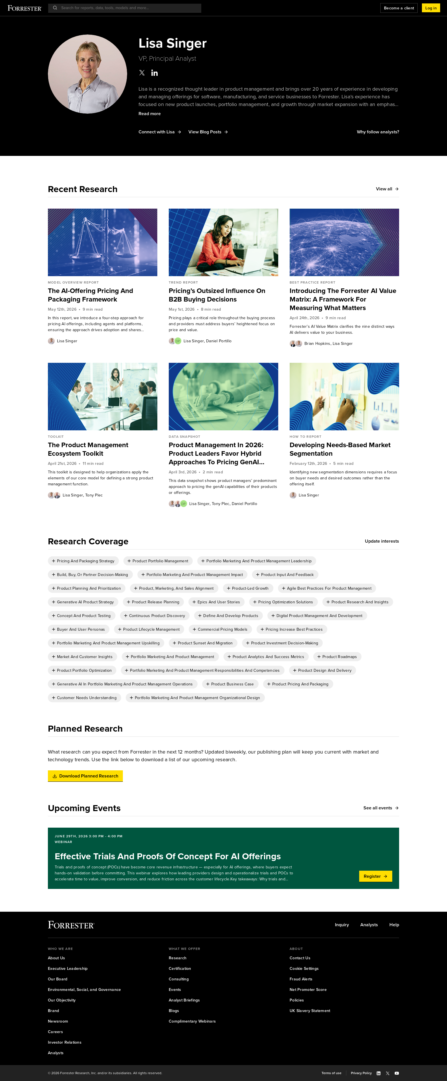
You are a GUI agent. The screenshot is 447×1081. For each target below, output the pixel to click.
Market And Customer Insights (85, 657)
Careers (55, 1032)
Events (175, 990)
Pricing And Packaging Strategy (85, 561)
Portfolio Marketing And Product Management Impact (195, 575)
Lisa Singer (67, 341)
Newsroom (58, 1021)
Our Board (58, 979)
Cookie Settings (304, 969)
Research (177, 958)
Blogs (174, 1011)
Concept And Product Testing (84, 616)
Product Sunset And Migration (205, 643)
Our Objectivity (62, 1000)
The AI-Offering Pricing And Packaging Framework (90, 295)
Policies (297, 1000)
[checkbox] (83, 560)
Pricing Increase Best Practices (294, 629)
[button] (431, 8)
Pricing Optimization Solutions (285, 602)
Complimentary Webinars (192, 1021)
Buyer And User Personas (81, 629)
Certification (180, 969)
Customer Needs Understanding (87, 698)
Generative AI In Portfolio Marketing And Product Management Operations (125, 684)
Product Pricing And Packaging (300, 684)
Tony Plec (94, 495)
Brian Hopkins (317, 344)
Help (394, 925)
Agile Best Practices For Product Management (329, 588)
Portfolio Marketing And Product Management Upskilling (108, 643)
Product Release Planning (155, 602)
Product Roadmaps (339, 657)
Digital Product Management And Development (320, 616)
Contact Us (300, 958)
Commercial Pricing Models (222, 629)
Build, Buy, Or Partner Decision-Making (92, 575)
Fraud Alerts (301, 979)
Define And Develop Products (230, 616)
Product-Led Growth (250, 588)
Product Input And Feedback (287, 575)
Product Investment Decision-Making (284, 643)
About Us (56, 958)
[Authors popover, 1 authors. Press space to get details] (51, 340)
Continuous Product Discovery (157, 616)
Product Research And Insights (360, 602)
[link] (102, 295)
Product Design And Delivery (325, 670)
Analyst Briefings (184, 1000)
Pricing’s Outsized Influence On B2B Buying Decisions (217, 295)
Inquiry (342, 925)
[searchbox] (127, 8)
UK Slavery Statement (310, 1011)
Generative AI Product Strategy (85, 602)
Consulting (179, 979)
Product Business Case (232, 684)
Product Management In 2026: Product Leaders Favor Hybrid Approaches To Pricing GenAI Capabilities (216, 453)
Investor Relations (65, 1042)
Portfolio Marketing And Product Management (172, 657)
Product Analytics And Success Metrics (268, 657)
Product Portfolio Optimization (84, 670)
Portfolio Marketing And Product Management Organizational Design (197, 698)
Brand (53, 1011)
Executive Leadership (68, 969)
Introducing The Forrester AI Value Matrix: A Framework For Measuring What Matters (343, 299)
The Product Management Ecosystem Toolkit (88, 449)
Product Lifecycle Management (151, 629)
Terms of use (332, 1073)
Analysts (369, 925)
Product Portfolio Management (160, 561)
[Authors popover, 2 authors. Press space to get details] (175, 340)
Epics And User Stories (219, 602)
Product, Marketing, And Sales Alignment (176, 588)
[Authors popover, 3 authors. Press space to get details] (178, 503)
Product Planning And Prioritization (89, 588)
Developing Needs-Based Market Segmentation (340, 449)
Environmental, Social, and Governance (84, 990)
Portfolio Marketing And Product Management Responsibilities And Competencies (205, 670)
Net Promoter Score (308, 990)
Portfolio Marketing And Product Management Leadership (259, 561)
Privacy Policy (361, 1073)
